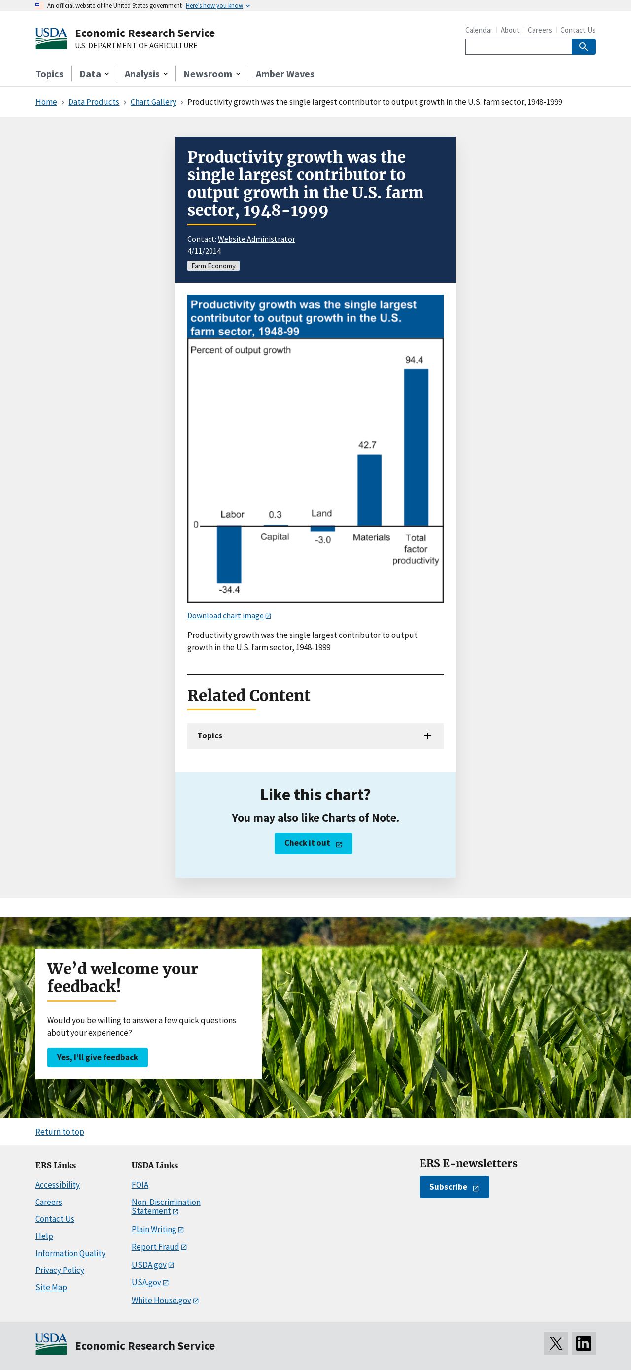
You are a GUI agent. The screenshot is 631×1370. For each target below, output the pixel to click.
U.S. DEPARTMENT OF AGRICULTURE (136, 45)
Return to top (59, 1131)
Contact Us (578, 30)
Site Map (51, 1287)
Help (44, 1236)
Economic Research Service (145, 33)
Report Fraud (155, 1246)
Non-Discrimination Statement (166, 1207)
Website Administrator (256, 239)
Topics (49, 73)
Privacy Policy (59, 1270)
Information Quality (70, 1253)
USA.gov (146, 1282)
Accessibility (57, 1184)
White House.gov (161, 1300)
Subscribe (448, 1186)
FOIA (140, 1184)
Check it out (307, 842)
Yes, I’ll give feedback (97, 1057)
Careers (540, 30)
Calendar (478, 30)
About (510, 30)
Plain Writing (154, 1229)
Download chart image (225, 615)
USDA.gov (149, 1264)
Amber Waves (285, 73)
